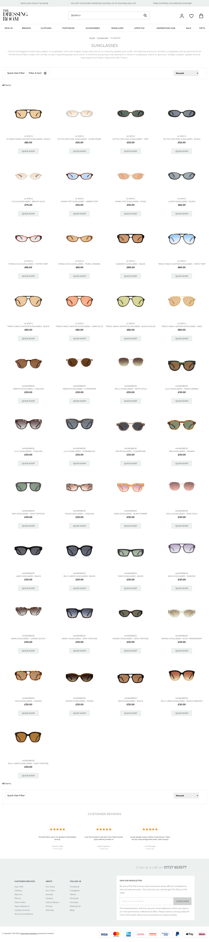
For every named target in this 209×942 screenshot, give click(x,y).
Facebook (74, 886)
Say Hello (18, 886)
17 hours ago (58, 849)
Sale (188, 28)
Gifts (202, 28)
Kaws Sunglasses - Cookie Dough (28, 638)
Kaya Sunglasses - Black (130, 701)
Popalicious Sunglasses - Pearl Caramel (79, 264)
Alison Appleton (103, 846)
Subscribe (182, 901)
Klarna (17, 898)
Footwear (68, 28)
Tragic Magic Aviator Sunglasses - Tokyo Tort (182, 264)
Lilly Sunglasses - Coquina (28, 451)
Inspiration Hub (166, 28)
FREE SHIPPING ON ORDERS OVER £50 (172, 3)
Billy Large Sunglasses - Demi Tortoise (28, 763)
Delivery (18, 890)
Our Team (50, 890)
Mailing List (75, 906)
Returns (18, 894)
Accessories (93, 28)
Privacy (49, 906)
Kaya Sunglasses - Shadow (181, 576)
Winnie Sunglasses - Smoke (79, 701)
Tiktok (73, 894)
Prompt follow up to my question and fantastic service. (57, 838)
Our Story (50, 886)
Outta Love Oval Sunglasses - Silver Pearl (79, 139)
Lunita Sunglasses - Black (181, 201)
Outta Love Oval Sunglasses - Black (181, 139)
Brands (26, 28)
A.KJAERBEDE (28, 386)
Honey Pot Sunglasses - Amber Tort (79, 201)
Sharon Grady (57, 846)
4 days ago (103, 849)
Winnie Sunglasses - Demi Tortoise (131, 638)
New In (9, 28)
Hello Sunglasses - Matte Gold (131, 389)
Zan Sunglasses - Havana (182, 451)
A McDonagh (150, 846)
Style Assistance (22, 906)
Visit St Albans (52, 902)
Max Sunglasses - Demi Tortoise (28, 514)
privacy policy (180, 911)
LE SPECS (28, 136)
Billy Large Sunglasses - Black (79, 576)
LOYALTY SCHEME (39, 3)
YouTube (74, 902)
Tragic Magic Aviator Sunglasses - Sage (181, 326)
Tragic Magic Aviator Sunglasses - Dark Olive (79, 326)
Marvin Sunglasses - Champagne (79, 389)
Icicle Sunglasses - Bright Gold (28, 201)
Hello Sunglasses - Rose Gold (181, 514)
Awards (49, 894)
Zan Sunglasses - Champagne (131, 451)
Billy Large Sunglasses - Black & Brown (181, 701)
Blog (72, 910)
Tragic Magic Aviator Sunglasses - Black (28, 326)
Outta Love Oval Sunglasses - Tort (131, 139)
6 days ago (150, 849)
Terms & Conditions (23, 914)
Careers (49, 898)
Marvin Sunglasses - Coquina (28, 389)
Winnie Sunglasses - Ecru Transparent (181, 638)
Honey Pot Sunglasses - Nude (130, 201)
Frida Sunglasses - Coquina (79, 514)
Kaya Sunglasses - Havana (28, 701)
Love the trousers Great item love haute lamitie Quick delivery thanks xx (104, 838)
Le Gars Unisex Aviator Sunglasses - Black (28, 139)
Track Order (20, 902)
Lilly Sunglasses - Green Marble (182, 389)
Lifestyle (139, 28)
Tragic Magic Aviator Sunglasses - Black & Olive (130, 326)
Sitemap (50, 910)
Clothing (46, 28)
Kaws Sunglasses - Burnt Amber (130, 514)
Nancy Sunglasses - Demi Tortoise (79, 638)
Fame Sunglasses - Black (130, 576)
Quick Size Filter (16, 73)
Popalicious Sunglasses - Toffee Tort (28, 264)
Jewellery (117, 28)
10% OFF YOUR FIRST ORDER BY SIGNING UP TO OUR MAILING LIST (103, 3)
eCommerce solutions (28, 933)
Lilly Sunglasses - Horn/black (79, 451)
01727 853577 (175, 867)
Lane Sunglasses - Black (28, 576)
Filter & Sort (38, 73)
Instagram (75, 890)
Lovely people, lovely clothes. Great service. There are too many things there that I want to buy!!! (150, 838)
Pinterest (74, 898)
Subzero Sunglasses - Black (130, 264)
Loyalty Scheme (22, 910)
